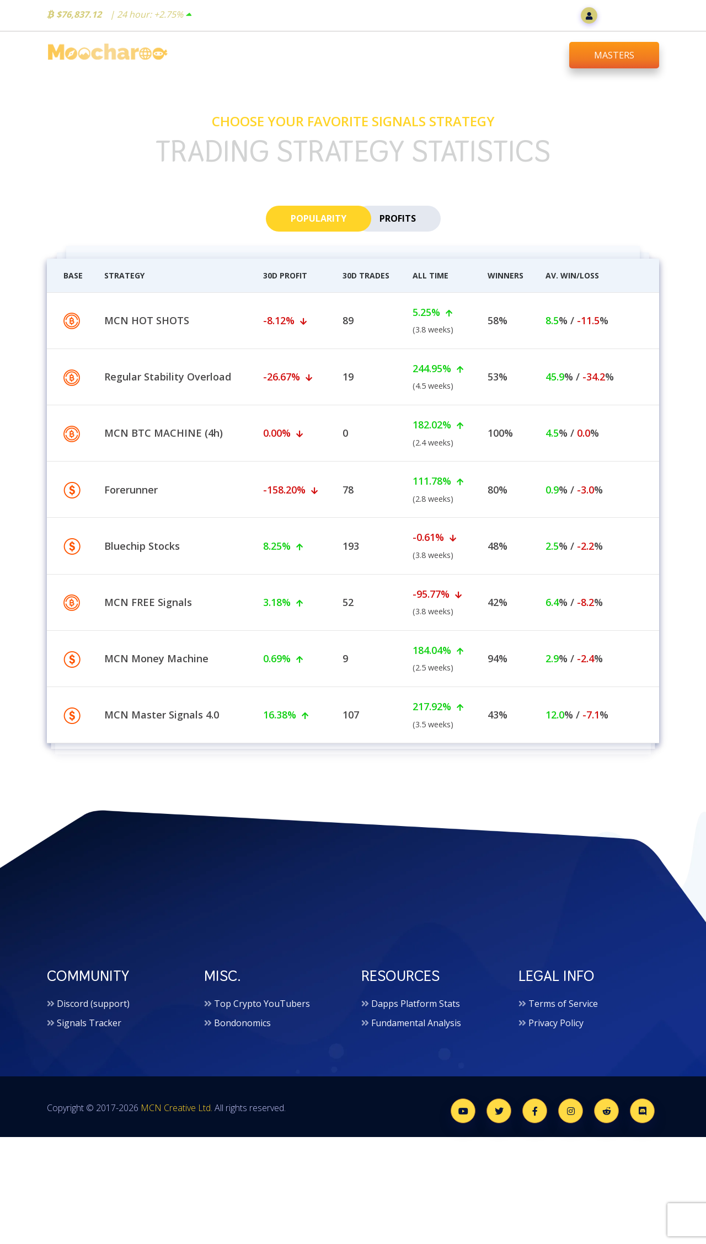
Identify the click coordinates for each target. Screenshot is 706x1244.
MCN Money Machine (156, 718)
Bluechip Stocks (142, 606)
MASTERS (614, 55)
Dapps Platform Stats (415, 1008)
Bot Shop (340, 55)
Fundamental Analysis (416, 1028)
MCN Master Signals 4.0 (161, 775)
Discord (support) (93, 1008)
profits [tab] (397, 223)
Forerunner (131, 549)
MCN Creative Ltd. (176, 1113)
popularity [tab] (318, 223)
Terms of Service (563, 1008)
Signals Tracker (89, 1028)
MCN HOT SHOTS (146, 380)
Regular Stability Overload (167, 436)
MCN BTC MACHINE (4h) (163, 493)
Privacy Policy (556, 1028)
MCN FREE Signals (148, 662)
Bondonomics (242, 1028)
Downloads (524, 55)
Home (278, 55)
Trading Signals (429, 55)
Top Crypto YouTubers (262, 1008)
